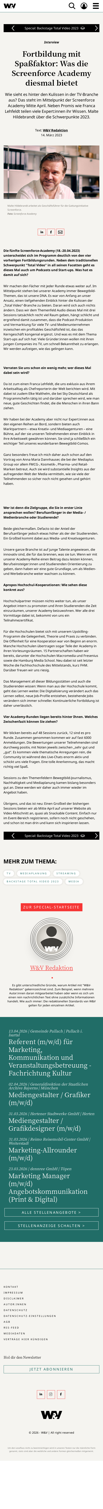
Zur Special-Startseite (51, 907)
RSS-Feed (11, 1327)
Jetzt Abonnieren (51, 1369)
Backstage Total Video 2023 (33, 881)
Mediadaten (14, 1333)
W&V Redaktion (55, 130)
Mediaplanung (33, 873)
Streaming (66, 873)
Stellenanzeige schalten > (51, 1225)
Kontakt (11, 1287)
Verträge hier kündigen (26, 1339)
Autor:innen (15, 1304)
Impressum (13, 1292)
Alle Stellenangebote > (51, 1212)
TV (9, 873)
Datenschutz (16, 1310)
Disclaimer (14, 1298)
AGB (7, 1321)
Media (74, 881)
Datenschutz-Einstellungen (30, 1316)
